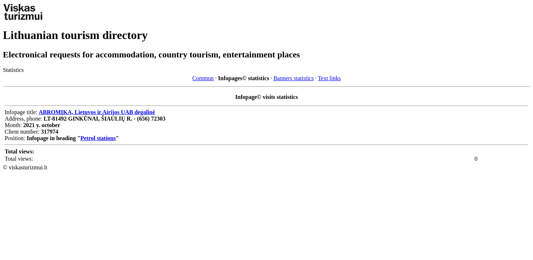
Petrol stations (98, 138)
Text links (329, 78)
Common (203, 78)
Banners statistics (294, 78)
